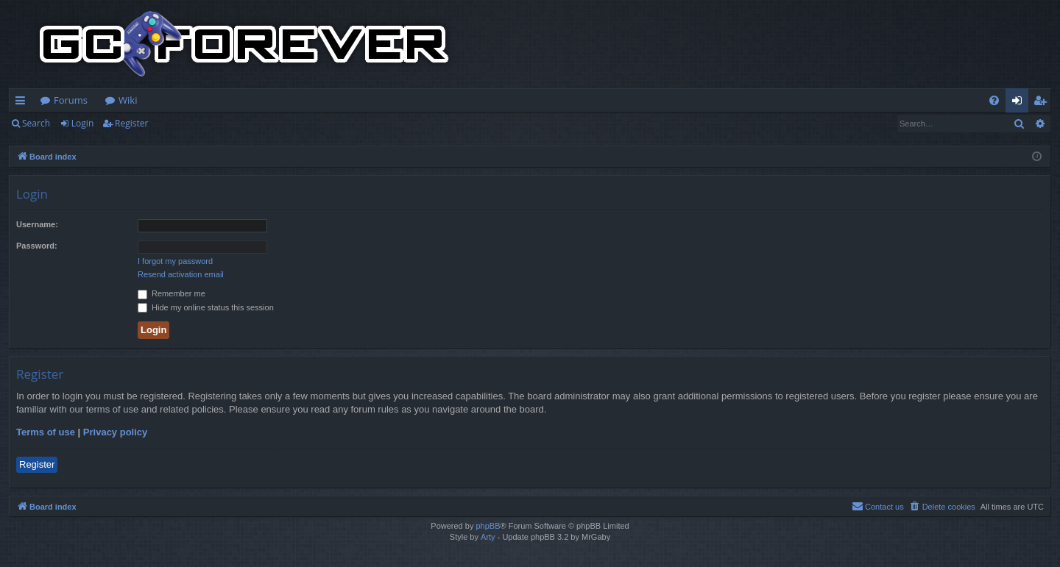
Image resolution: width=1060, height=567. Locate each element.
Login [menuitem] (1019, 103)
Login (82, 123)
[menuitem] (994, 100)
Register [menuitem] (1043, 103)
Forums (71, 100)
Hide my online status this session (206, 307)
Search (36, 123)
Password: (36, 245)
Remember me (171, 293)
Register (131, 123)
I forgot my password (175, 261)
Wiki (128, 100)
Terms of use (45, 432)
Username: (37, 224)
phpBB (488, 525)
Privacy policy (115, 432)
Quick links (23, 103)
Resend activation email (181, 274)
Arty (488, 536)
